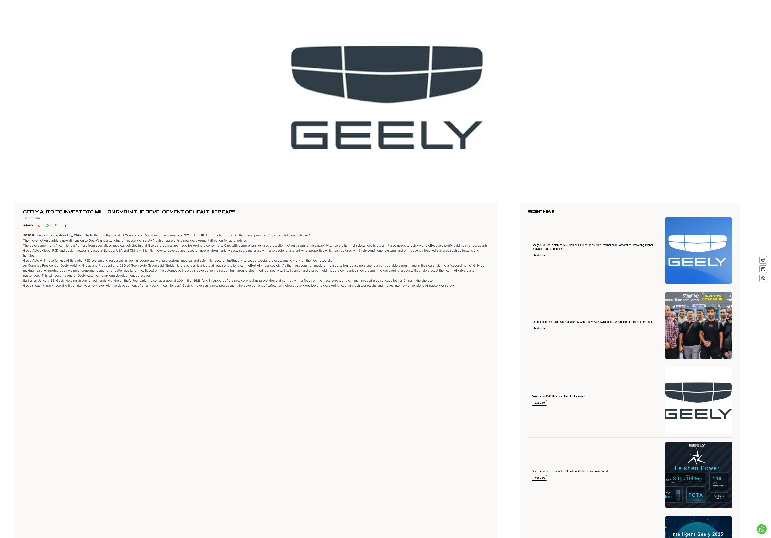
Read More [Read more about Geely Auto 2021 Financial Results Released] (539, 403)
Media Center (451, 11)
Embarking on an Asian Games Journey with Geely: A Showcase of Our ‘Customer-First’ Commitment (592, 321)
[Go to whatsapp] (762, 529)
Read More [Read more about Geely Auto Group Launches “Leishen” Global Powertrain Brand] (539, 477)
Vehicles (368, 11)
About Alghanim (342, 11)
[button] (41, 225)
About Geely (313, 11)
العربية (495, 11)
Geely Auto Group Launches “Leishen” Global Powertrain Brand (570, 471)
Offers (410, 11)
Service (427, 11)
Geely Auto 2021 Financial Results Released (558, 396)
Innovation (390, 11)
